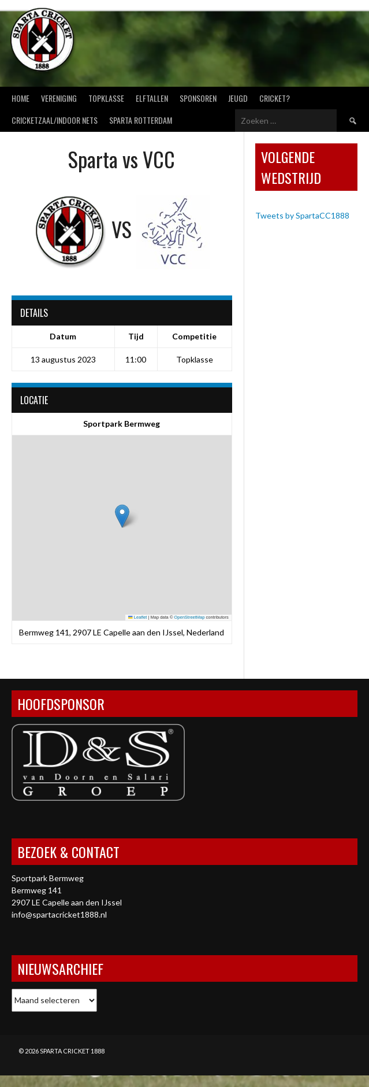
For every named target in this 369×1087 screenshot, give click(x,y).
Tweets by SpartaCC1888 (302, 215)
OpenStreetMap (189, 617)
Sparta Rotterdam (140, 120)
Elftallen (152, 98)
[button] (122, 516)
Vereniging (59, 98)
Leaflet (137, 617)
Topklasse (106, 98)
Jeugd (238, 98)
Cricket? (274, 98)
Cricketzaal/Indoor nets (55, 120)
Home (20, 98)
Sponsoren (198, 98)
